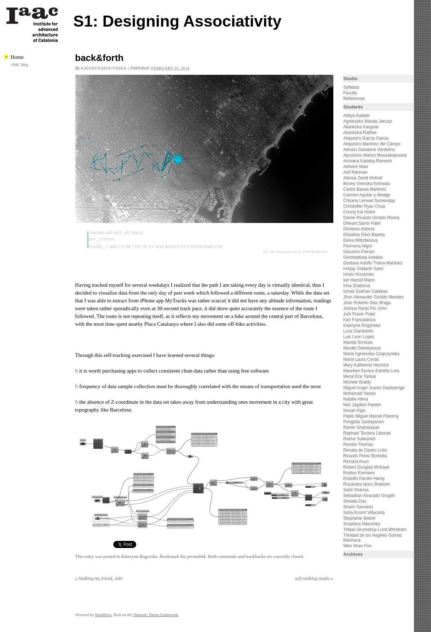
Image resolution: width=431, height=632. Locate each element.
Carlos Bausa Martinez (364, 189)
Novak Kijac (354, 410)
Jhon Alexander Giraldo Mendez (373, 297)
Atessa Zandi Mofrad (363, 177)
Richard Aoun (356, 461)
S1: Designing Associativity (177, 21)
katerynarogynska (104, 68)
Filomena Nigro (357, 246)
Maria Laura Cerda (361, 359)
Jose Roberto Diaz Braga (367, 302)
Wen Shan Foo (357, 545)
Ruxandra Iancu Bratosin (366, 484)
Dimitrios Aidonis (359, 228)
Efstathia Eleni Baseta (364, 234)
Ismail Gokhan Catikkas (365, 291)
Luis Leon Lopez (358, 336)
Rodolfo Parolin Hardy (364, 478)
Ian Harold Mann (359, 280)
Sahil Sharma (356, 489)
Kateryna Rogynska (139, 556)
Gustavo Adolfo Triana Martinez (372, 263)
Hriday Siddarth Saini (363, 268)
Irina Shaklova (356, 285)
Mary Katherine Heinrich (366, 365)
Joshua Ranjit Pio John (365, 308)
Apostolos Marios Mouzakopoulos (375, 155)
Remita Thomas (358, 444)
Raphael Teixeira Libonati (367, 433)
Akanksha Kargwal (360, 126)
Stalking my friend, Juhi (98, 578)
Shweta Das (354, 501)
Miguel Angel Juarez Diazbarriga (373, 387)
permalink (196, 556)
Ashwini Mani (355, 166)
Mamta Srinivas (358, 342)
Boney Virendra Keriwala (366, 183)
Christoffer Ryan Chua (364, 206)
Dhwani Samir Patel (361, 223)
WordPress (103, 615)
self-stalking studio (314, 578)
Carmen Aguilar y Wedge (366, 194)
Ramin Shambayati (361, 427)
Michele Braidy (357, 382)
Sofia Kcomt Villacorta (364, 512)
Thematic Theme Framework (155, 615)
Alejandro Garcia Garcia (366, 138)
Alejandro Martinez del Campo (371, 143)
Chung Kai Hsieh (359, 211)
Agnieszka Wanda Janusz (367, 121)
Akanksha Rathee (360, 132)
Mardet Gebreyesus (361, 348)
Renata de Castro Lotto (365, 450)
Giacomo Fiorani (358, 251)
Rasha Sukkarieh (359, 438)
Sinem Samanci (358, 506)
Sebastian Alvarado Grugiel (369, 495)
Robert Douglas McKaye (366, 467)
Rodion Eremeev (359, 472)
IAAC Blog (19, 64)
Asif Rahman (355, 172)
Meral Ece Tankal (359, 376)
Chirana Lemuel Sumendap (369, 200)
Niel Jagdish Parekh (362, 404)
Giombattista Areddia (363, 257)
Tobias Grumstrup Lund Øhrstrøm (375, 529)
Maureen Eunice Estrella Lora (371, 370)
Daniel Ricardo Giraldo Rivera (371, 217)
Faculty (350, 92)
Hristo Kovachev (358, 274)
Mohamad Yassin (359, 393)
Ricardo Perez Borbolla (365, 455)
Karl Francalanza (359, 319)
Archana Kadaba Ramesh (367, 160)
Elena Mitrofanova (360, 240)
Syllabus (351, 87)
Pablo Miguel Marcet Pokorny (371, 416)
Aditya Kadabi (356, 115)
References (354, 98)
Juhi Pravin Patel (359, 314)
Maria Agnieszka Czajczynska (372, 353)
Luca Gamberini (358, 331)
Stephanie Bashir (359, 518)
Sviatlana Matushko (361, 523)
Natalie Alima (355, 399)
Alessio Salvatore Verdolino (369, 149)
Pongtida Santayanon (363, 421)
